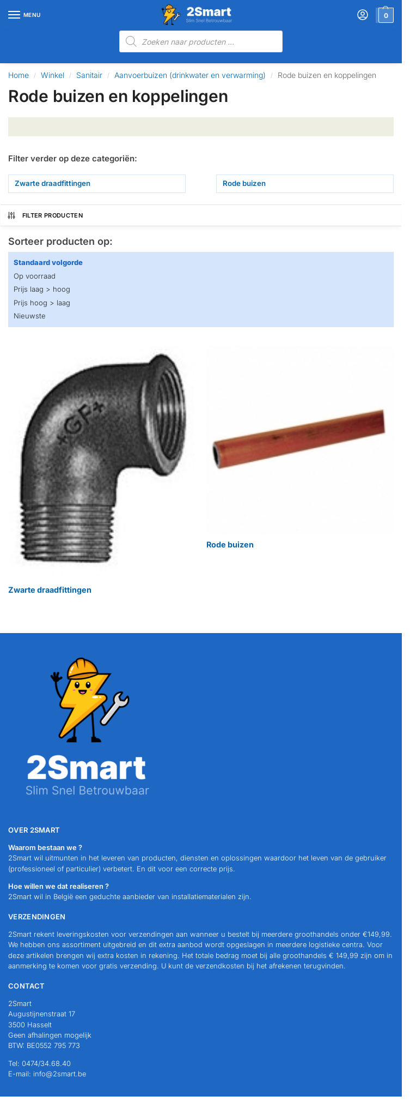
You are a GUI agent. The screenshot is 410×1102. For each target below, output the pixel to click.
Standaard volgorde (48, 262)
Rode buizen (244, 183)
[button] (385, 15)
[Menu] (24, 15)
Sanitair (89, 75)
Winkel (52, 75)
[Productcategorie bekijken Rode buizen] (300, 448)
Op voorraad (35, 276)
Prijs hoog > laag (42, 302)
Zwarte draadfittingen (52, 183)
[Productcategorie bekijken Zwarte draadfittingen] (101, 470)
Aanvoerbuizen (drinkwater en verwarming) (190, 75)
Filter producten (45, 215)
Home (18, 75)
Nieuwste (30, 315)
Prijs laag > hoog (42, 289)
